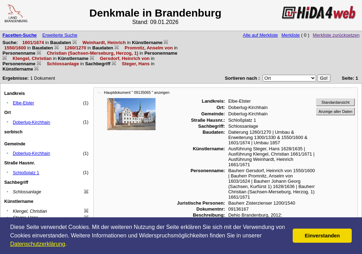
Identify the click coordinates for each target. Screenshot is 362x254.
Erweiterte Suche (59, 35)
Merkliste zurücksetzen (336, 35)
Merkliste (290, 35)
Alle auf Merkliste (260, 35)
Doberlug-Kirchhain (31, 122)
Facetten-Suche (19, 35)
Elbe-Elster (23, 103)
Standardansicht (335, 102)
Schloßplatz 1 (26, 172)
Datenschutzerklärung (37, 244)
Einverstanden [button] (322, 235)
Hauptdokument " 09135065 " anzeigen (136, 92)
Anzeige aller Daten (335, 111)
